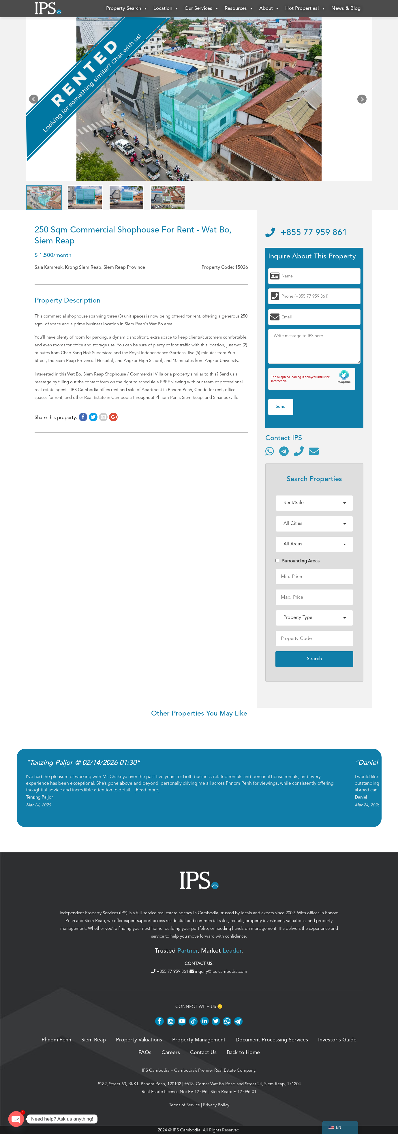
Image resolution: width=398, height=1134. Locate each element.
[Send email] (314, 451)
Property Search (127, 8)
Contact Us (203, 1052)
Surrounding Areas (297, 561)
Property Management (199, 1040)
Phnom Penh (56, 1040)
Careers (171, 1052)
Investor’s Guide (337, 1040)
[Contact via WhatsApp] (269, 451)
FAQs (144, 1052)
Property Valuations (139, 1040)
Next (363, 100)
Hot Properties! (305, 8)
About (269, 8)
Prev (35, 100)
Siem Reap (95, 920)
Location (166, 8)
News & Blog (346, 8)
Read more (147, 790)
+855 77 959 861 (306, 232)
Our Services (202, 8)
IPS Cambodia (156, 1070)
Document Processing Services (272, 1040)
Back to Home (243, 1052)
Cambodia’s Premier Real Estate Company (214, 1070)
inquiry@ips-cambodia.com (218, 971)
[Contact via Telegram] (284, 451)
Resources (239, 8)
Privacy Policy (216, 1104)
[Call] (299, 451)
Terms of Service (184, 1104)
